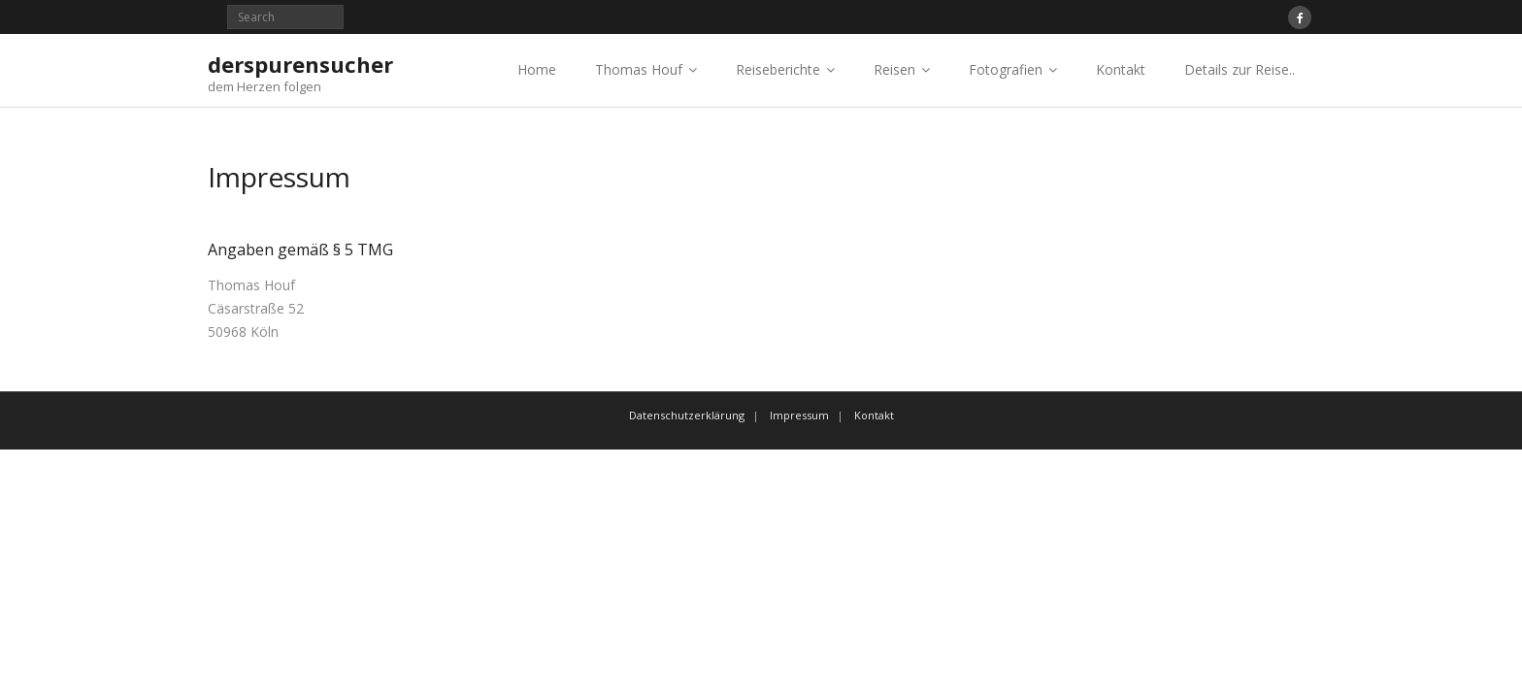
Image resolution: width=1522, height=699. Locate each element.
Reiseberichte (778, 69)
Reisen (894, 69)
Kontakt (1120, 69)
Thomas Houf (638, 69)
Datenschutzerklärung (686, 415)
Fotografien (1005, 69)
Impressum (799, 415)
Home (536, 69)
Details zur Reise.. (1239, 69)
